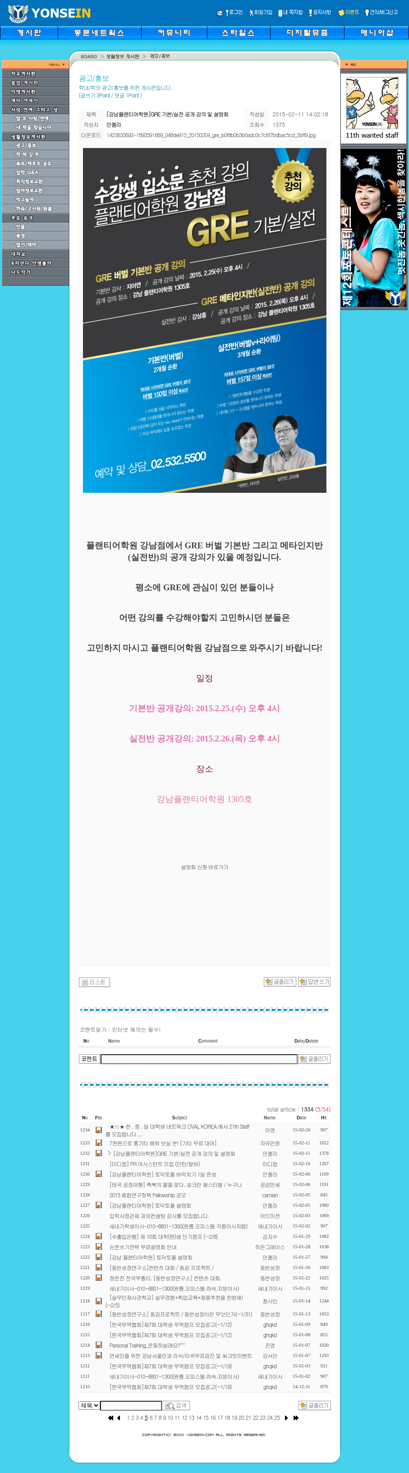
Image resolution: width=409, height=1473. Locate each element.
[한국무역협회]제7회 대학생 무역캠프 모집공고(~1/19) (171, 1366)
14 (198, 1417)
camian (270, 1195)
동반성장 (270, 1267)
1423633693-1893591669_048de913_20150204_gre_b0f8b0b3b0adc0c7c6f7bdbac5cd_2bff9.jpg (211, 135)
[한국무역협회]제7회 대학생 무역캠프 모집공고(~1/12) (171, 1324)
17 (220, 1417)
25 (277, 1417)
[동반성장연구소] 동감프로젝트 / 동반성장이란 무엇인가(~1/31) (181, 1314)
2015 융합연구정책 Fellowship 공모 (148, 1195)
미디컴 (269, 1163)
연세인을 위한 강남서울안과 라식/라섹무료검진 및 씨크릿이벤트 (181, 1355)
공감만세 (270, 1184)
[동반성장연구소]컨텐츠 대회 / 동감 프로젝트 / (162, 1267)
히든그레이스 (270, 1247)
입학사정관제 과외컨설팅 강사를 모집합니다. (159, 1215)
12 (184, 1417)
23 (262, 1417)
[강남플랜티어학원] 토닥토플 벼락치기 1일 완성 (163, 1174)
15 (205, 1417)
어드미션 (270, 1215)
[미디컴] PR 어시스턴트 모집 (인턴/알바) (155, 1163)
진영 (270, 1345)
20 (241, 1417)
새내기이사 (269, 1226)
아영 (270, 1130)
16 (213, 1417)
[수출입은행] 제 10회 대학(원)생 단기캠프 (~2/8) (164, 1236)
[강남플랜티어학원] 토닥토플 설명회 (150, 1205)
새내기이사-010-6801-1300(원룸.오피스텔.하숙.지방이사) (174, 1288)
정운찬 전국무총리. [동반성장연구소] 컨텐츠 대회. (165, 1278)
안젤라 (269, 1153)
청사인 (269, 1301)
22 (255, 1417)
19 (234, 1417)
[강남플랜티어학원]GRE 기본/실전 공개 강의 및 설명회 (174, 1153)
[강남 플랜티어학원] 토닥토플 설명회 (151, 1257)
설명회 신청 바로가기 (204, 867)
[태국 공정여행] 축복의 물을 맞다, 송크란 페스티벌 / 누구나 (176, 1184)
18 (227, 1417)
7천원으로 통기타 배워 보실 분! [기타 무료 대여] (163, 1143)
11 (177, 1417)
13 (191, 1417)
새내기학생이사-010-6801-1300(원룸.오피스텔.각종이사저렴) (179, 1226)
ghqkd (270, 1324)
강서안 (269, 1355)
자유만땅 (270, 1143)
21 (248, 1417)
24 (269, 1417)
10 (170, 1417)
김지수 (269, 1236)
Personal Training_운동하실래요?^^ (147, 1345)
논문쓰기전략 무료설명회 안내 (143, 1247)
